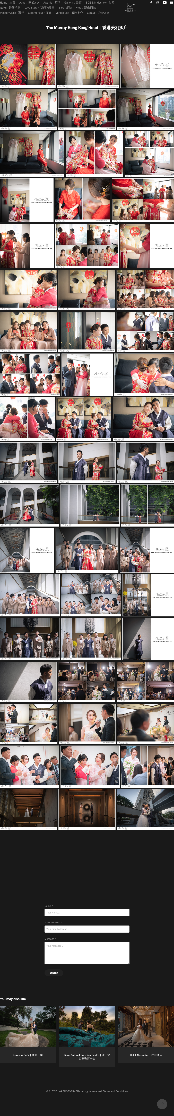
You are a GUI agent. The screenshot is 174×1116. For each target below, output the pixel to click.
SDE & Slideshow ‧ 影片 (100, 2)
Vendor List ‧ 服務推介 (69, 12)
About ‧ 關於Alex (29, 2)
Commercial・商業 (39, 12)
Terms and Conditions (115, 1091)
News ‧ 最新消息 (10, 7)
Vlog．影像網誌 (86, 7)
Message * (50, 939)
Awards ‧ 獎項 (52, 2)
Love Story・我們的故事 (39, 7)
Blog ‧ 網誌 (65, 7)
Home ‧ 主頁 (7, 2)
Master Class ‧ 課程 (12, 12)
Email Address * (53, 922)
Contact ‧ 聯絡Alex (98, 12)
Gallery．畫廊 (73, 2)
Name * (49, 906)
